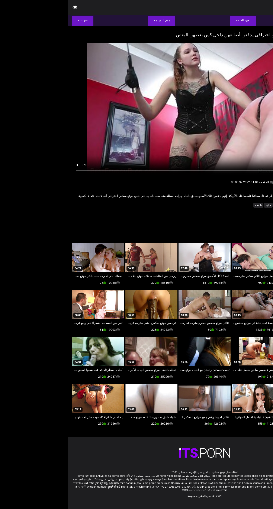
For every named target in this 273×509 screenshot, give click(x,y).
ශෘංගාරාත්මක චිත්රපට (133, 490)
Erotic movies (167, 475)
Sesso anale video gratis (190, 475)
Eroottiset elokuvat (129, 479)
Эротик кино (111, 483)
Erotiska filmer (109, 479)
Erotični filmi (241, 483)
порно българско (152, 479)
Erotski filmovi (207, 483)
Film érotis (152, 490)
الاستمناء (250, 205)
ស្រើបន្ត (36, 483)
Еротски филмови (186, 483)
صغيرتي (226, 205)
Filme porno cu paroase (88, 483)
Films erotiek (150, 475)
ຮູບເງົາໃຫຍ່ (46, 486)
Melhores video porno (100, 475)
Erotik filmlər (203, 486)
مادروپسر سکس (77, 475)
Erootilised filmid (234, 486)
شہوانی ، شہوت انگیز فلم (34, 479)
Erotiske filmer (146, 486)
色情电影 (46, 483)
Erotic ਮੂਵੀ (25, 483)
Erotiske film (166, 483)
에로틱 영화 (256, 483)
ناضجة (190, 205)
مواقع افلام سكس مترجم (128, 475)
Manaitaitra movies (65, 486)
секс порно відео (62, 483)
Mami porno (186, 486)
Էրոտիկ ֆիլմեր (60, 479)
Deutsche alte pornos (251, 475)
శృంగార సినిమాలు (245, 479)
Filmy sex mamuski (167, 486)
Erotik (133, 486)
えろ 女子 (12, 486)
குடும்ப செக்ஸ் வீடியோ (178, 479)
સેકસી (196, 479)
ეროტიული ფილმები (86, 479)
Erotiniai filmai (149, 483)
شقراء (237, 205)
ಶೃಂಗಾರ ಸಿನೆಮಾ (209, 479)
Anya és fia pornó (40, 475)
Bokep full (217, 486)
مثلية (200, 205)
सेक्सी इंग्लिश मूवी (226, 479)
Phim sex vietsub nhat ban (222, 475)
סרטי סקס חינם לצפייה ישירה (101, 486)
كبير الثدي (212, 205)
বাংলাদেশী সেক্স (60, 475)
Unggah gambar (29, 486)
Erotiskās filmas (130, 483)
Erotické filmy (224, 483)
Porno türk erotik (19, 475)
